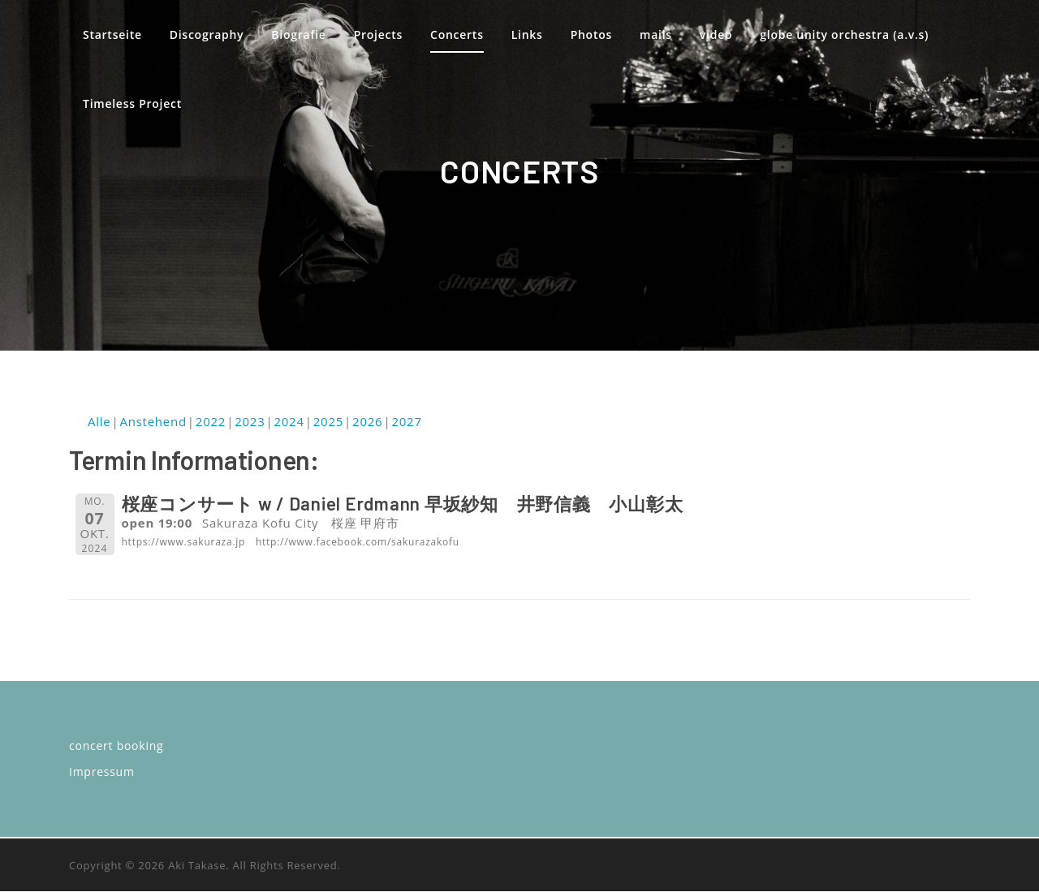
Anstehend (152, 422)
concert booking (116, 746)
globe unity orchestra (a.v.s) (845, 34)
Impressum (102, 772)
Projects (378, 34)
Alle (99, 422)
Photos (591, 34)
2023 (250, 422)
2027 (406, 422)
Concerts (457, 34)
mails (656, 34)
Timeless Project (132, 103)
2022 (211, 422)
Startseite (112, 34)
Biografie (299, 34)
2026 (367, 422)
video (717, 34)
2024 (289, 422)
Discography (207, 34)
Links (527, 34)
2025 (328, 422)
